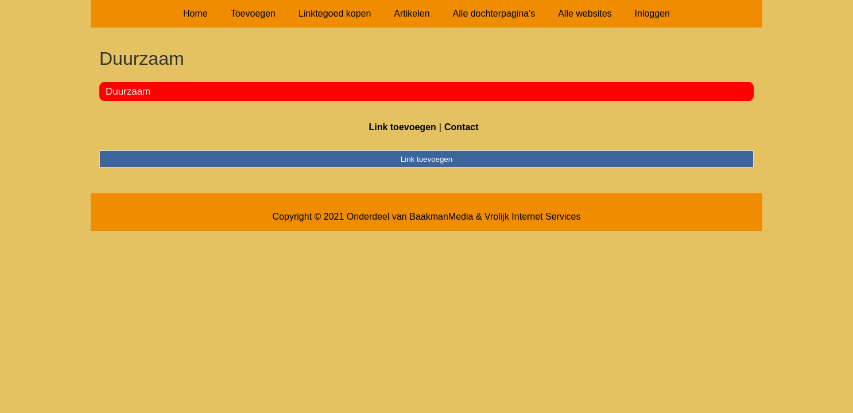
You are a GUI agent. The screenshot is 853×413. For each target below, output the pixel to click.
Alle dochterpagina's (494, 13)
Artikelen (411, 13)
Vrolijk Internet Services (532, 216)
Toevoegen (253, 13)
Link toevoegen (402, 127)
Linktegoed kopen (334, 13)
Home (195, 13)
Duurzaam (128, 91)
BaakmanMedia (441, 216)
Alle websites (584, 13)
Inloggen (652, 13)
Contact (461, 127)
